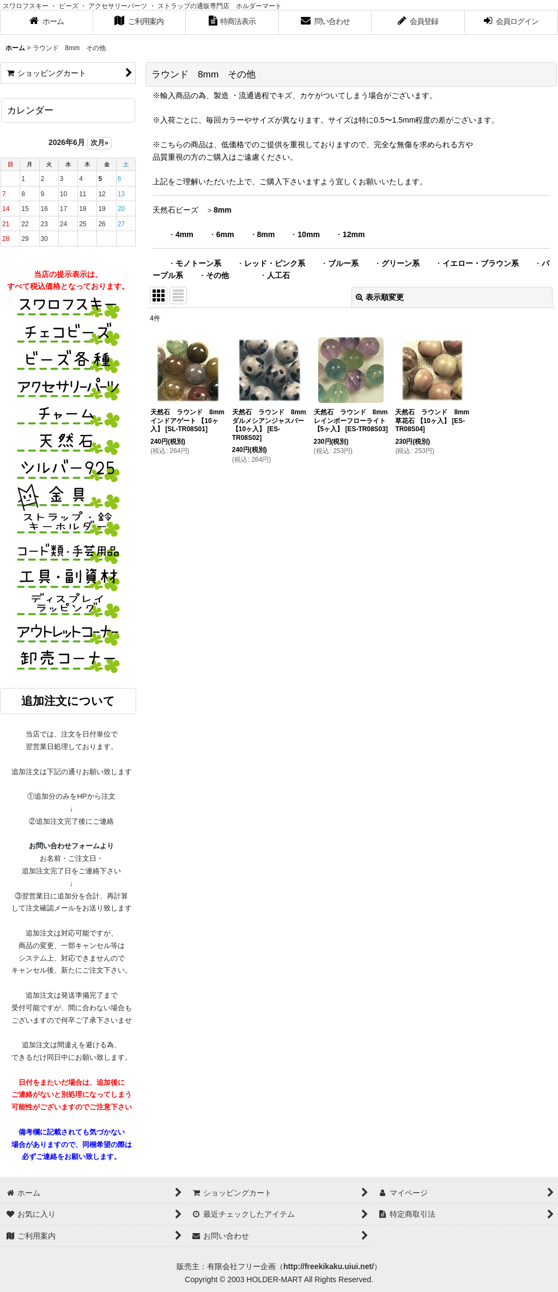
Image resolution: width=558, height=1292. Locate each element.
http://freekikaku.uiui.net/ (328, 1266)
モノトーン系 (198, 263)
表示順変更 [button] (380, 297)
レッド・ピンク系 (274, 263)
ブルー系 (343, 263)
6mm (225, 234)
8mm (223, 210)
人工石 (278, 275)
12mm (354, 234)
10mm (309, 234)
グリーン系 (400, 263)
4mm (184, 234)
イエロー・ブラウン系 (480, 263)
